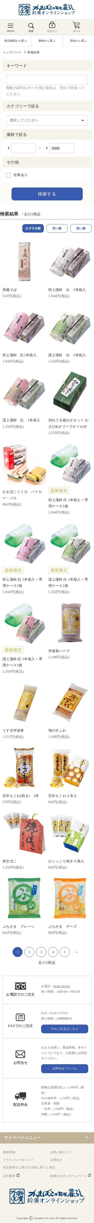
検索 (31, 31)
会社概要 (9, 1176)
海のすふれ (57, 731)
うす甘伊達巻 (13, 731)
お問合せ (56, 1160)
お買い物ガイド (61, 1152)
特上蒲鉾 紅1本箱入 (20, 355)
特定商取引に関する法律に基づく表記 (29, 1167)
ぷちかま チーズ (62, 927)
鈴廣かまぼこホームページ (68, 1176)
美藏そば (10, 290)
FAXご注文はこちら (64, 1029)
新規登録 (9, 1152)
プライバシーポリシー (18, 1160)
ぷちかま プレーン (19, 927)
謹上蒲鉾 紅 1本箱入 (21, 421)
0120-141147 (61, 986)
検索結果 (33, 52)
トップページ (12, 52)
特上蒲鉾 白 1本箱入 (67, 290)
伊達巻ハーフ (59, 651)
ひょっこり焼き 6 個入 (66, 861)
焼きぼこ (10, 861)
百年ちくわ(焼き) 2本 (21, 796)
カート (77, 31)
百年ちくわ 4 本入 (62, 796)
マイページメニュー (22, 1138)
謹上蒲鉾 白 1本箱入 (67, 355)
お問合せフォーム (64, 1068)
